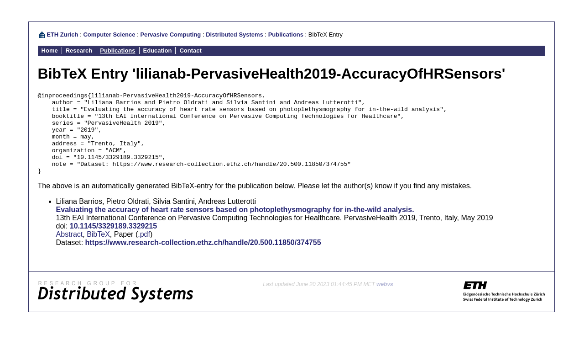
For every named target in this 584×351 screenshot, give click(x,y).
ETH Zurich (62, 34)
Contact (190, 50)
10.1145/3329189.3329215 (113, 242)
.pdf (144, 251)
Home (50, 50)
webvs (384, 301)
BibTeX (98, 251)
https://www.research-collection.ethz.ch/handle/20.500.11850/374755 (203, 259)
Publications (285, 34)
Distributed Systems (234, 34)
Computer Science (109, 34)
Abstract (69, 251)
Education (157, 50)
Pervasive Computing (170, 34)
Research (79, 50)
